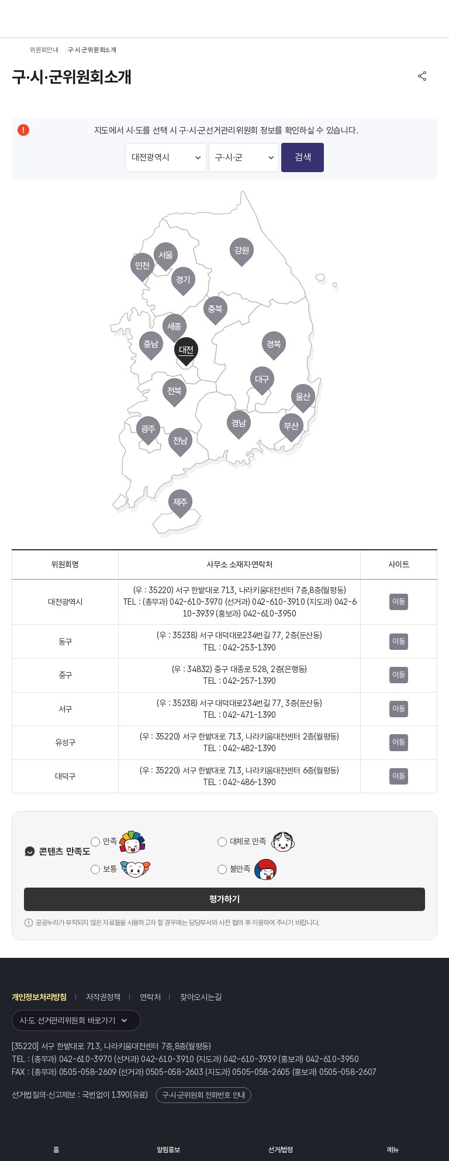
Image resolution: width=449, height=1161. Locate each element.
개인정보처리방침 (39, 997)
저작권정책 (103, 997)
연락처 (150, 997)
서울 (165, 255)
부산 (291, 426)
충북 (215, 309)
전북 (174, 391)
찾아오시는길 (200, 997)
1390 (121, 1095)
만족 (109, 841)
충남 (151, 344)
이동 (398, 601)
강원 (241, 250)
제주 (180, 502)
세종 (174, 326)
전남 (180, 441)
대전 (186, 350)
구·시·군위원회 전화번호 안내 (203, 1095)
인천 (142, 266)
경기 (183, 280)
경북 (274, 344)
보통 (109, 869)
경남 (239, 423)
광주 (148, 429)
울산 (303, 397)
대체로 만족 (248, 841)
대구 (262, 379)
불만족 (240, 869)
